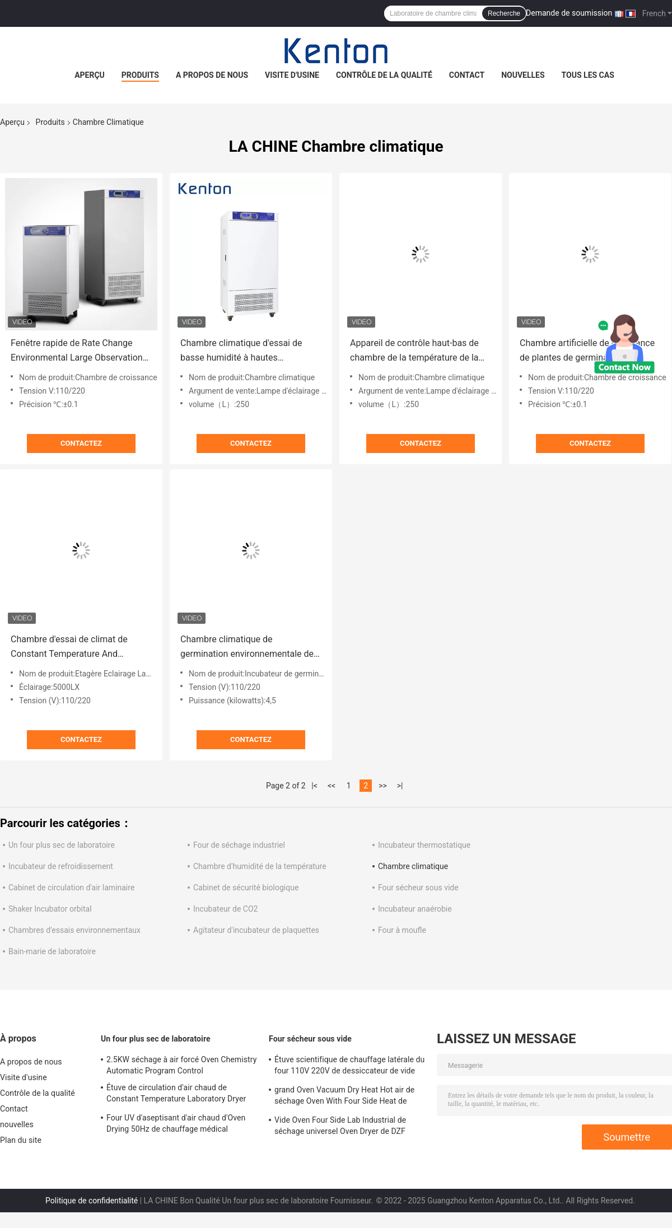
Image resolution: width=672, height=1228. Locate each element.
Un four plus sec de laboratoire (61, 845)
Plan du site (20, 1140)
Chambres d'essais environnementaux (74, 930)
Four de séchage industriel (239, 845)
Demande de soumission (569, 12)
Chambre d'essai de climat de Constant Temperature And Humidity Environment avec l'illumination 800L (69, 647)
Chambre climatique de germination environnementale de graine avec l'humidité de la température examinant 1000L (247, 647)
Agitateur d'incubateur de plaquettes (256, 930)
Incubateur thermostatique (424, 845)
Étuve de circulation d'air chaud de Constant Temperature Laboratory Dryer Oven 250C (176, 1094)
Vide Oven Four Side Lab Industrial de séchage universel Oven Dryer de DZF (340, 1125)
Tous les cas (588, 75)
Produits (140, 75)
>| (400, 785)
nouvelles (522, 75)
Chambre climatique (413, 866)
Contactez (81, 443)
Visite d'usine (292, 75)
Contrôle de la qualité (384, 75)
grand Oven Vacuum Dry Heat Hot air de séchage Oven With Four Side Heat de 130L (344, 1097)
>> (383, 785)
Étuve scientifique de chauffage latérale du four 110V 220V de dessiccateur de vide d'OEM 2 (349, 1066)
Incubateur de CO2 (225, 908)
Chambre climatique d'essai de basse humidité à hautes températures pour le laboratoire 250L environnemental (244, 351)
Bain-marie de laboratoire (52, 951)
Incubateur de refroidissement (60, 866)
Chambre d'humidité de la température (259, 866)
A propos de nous (212, 75)
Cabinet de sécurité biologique (245, 887)
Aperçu (89, 75)
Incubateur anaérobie (415, 908)
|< (314, 785)
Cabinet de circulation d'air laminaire (71, 887)
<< (331, 785)
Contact (466, 75)
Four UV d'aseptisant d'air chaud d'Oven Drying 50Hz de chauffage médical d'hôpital (175, 1125)
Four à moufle (402, 930)
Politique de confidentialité (91, 1200)
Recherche (504, 13)
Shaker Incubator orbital (50, 908)
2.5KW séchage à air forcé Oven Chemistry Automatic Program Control (181, 1065)
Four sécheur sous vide (418, 887)
